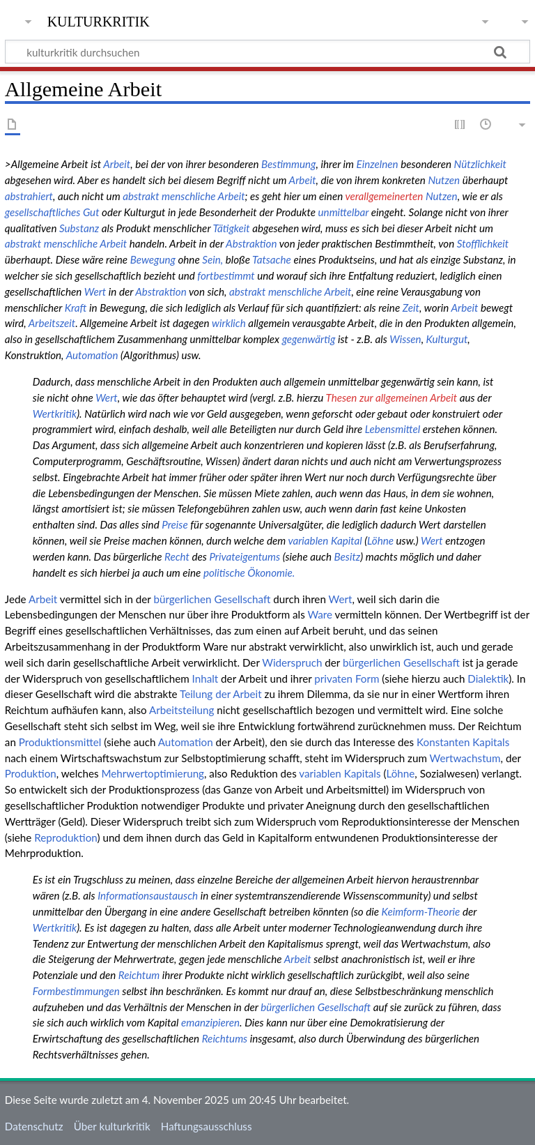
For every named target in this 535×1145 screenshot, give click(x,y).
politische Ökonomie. (249, 572)
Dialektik (488, 678)
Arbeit (116, 164)
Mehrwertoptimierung (152, 773)
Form (367, 678)
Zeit (411, 307)
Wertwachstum (465, 758)
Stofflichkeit (483, 243)
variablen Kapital (325, 540)
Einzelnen (377, 164)
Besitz (347, 556)
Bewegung (153, 259)
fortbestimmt (225, 275)
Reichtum (139, 975)
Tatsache (271, 259)
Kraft (76, 307)
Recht (176, 556)
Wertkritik (55, 413)
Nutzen (444, 180)
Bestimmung (288, 164)
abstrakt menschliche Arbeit (184, 196)
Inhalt (205, 678)
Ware (319, 614)
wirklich (229, 323)
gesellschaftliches (43, 212)
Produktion (30, 773)
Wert (95, 291)
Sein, (212, 259)
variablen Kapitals (339, 773)
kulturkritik (98, 20)
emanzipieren (210, 1022)
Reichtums (224, 1038)
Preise (174, 524)
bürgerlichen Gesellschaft (211, 599)
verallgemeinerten (384, 196)
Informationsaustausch (148, 895)
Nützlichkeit (480, 164)
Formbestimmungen (76, 991)
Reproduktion (65, 837)
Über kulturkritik (112, 1126)
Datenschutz (34, 1126)
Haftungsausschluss (206, 1126)
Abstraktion (251, 243)
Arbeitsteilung (181, 710)
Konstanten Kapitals (463, 742)
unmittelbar (343, 212)
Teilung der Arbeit (221, 694)
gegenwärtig (309, 339)
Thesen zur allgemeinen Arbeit (392, 397)
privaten (333, 678)
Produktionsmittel (60, 742)
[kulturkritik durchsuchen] (267, 51)
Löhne (380, 540)
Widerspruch (292, 662)
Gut (91, 212)
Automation (92, 355)
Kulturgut (447, 339)
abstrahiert (29, 196)
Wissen (405, 339)
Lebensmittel (392, 429)
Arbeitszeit (52, 323)
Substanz (79, 228)
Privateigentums (244, 556)
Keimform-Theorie (421, 911)
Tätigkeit (230, 228)
